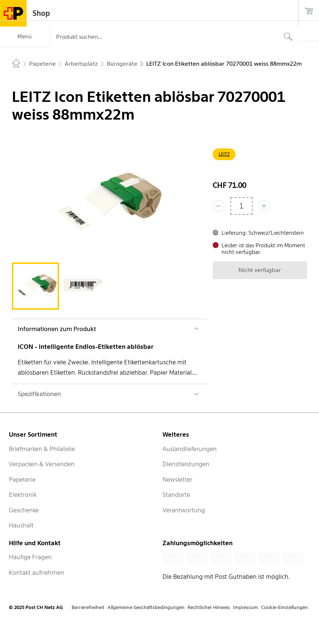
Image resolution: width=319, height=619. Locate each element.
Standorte (176, 494)
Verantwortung (183, 510)
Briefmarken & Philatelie (42, 449)
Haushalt (21, 525)
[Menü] (25, 37)
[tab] (35, 286)
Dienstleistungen (185, 464)
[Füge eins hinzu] (264, 206)
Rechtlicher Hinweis (209, 607)
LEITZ (224, 154)
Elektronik (23, 494)
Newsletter (177, 479)
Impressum (245, 607)
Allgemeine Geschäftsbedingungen (146, 607)
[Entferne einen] (218, 206)
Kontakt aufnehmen (36, 572)
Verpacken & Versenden (42, 464)
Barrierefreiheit (88, 607)
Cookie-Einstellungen (284, 607)
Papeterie (22, 479)
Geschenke (24, 510)
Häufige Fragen (30, 557)
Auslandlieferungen (189, 449)
